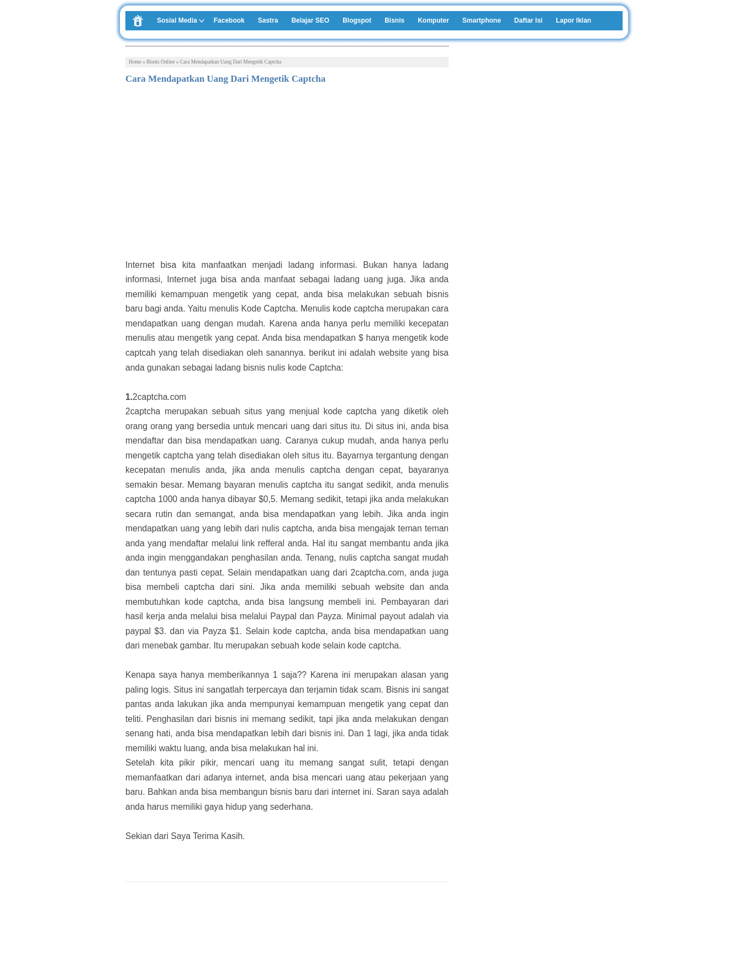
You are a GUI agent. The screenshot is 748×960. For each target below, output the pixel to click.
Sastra (268, 20)
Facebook (229, 20)
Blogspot (357, 20)
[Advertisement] (287, 175)
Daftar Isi (528, 20)
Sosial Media (177, 20)
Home (135, 62)
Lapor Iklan (573, 20)
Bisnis (394, 20)
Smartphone (481, 20)
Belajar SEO (310, 20)
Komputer (433, 20)
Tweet (136, 920)
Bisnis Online (160, 62)
